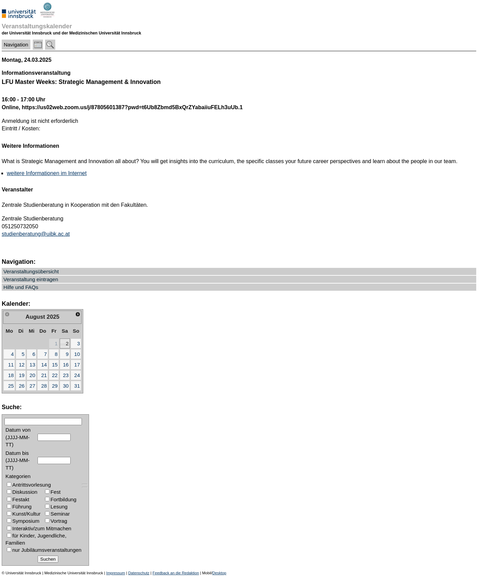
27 (32, 386)
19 (22, 375)
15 (55, 365)
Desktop (219, 573)
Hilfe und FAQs (20, 287)
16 (66, 365)
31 (77, 386)
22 (55, 375)
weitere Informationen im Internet (47, 173)
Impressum (115, 573)
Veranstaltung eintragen (30, 279)
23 (66, 375)
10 (77, 354)
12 (22, 365)
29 (55, 386)
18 (11, 375)
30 (66, 386)
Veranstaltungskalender (37, 26)
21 (44, 375)
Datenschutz (138, 573)
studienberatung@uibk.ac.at (36, 234)
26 (22, 386)
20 (32, 375)
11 (11, 365)
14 (44, 365)
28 (44, 386)
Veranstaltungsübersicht (31, 271)
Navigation (16, 44)
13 (32, 365)
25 (11, 386)
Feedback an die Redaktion (175, 573)
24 (77, 375)
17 (77, 365)
